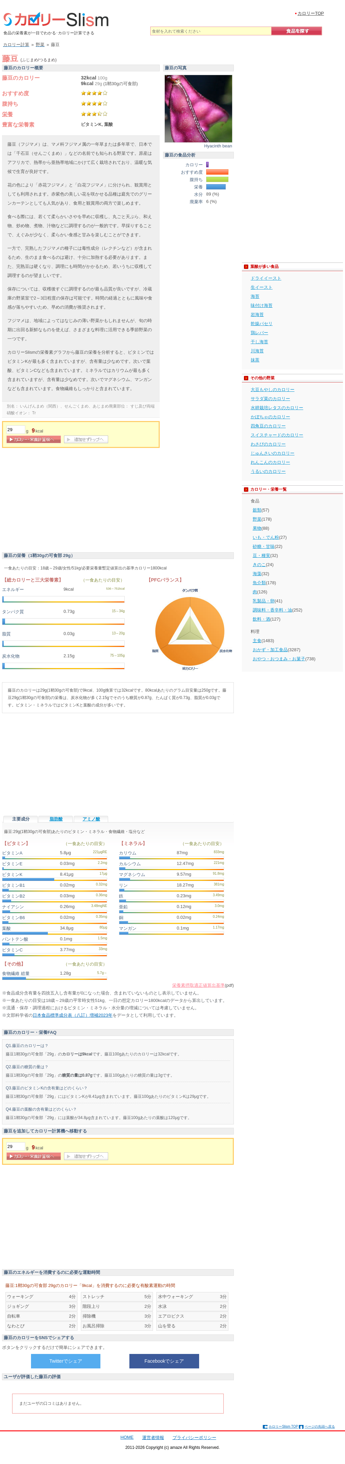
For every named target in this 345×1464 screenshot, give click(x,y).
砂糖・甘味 (264, 546)
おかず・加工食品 (270, 649)
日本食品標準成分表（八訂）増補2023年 (73, 1015)
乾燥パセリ (262, 323)
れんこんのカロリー (270, 462)
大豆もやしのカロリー (272, 389)
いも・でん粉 (266, 537)
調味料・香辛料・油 (272, 610)
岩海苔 (257, 314)
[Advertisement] (58, 502)
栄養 (7, 114)
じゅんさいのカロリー (272, 453)
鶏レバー (259, 332)
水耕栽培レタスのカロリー (277, 407)
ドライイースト (266, 278)
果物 (257, 528)
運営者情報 (153, 1437)
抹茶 (255, 359)
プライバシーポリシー (194, 1437)
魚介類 (259, 582)
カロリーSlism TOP (283, 1426)
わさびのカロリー (268, 444)
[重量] (15, 429)
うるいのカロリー (268, 471)
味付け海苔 (262, 305)
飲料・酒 (261, 619)
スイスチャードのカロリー (277, 435)
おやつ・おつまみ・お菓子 (279, 658)
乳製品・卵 (264, 600)
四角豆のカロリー (268, 425)
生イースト (262, 287)
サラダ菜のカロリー (270, 398)
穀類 (257, 510)
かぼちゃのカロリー (270, 416)
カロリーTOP (310, 13)
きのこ (259, 564)
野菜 (257, 519)
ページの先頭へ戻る (320, 1426)
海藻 (257, 573)
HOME (127, 1437)
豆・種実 (261, 555)
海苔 (255, 296)
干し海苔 (259, 341)
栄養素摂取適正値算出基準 (198, 985)
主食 (257, 640)
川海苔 (257, 350)
